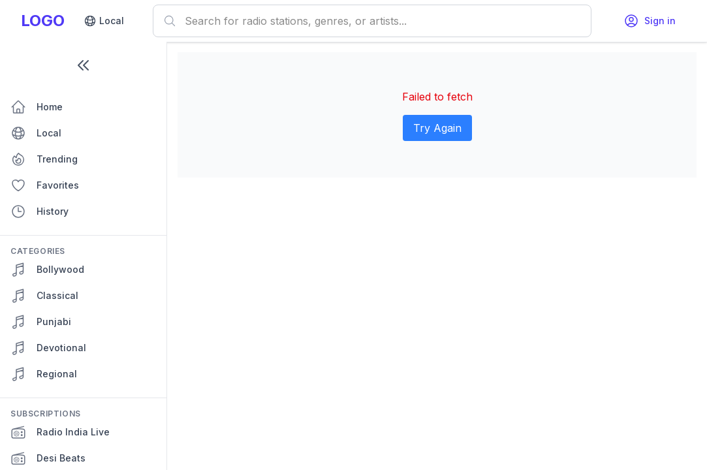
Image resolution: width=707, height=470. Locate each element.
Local (104, 20)
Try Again (437, 127)
